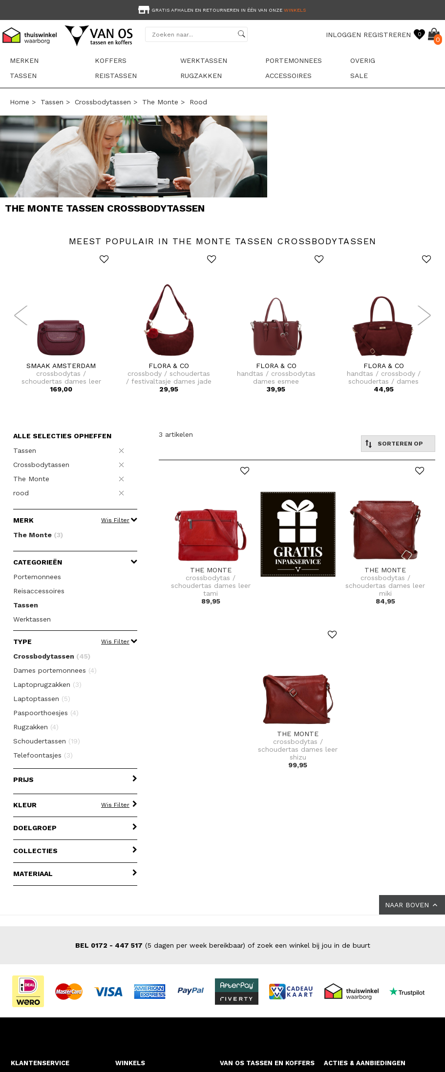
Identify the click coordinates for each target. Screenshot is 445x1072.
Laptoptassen (41, 698)
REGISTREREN (387, 35)
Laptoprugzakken (47, 684)
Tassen (23, 75)
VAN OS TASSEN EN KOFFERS (267, 1063)
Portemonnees (293, 60)
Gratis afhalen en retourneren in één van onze (221, 10)
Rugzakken (201, 75)
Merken (24, 60)
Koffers (111, 60)
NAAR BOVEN (412, 905)
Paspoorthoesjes (46, 713)
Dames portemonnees (55, 670)
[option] (222, 9)
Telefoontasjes (43, 755)
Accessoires (288, 75)
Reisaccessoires (38, 591)
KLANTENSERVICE (40, 1063)
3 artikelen (176, 434)
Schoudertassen (46, 741)
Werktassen (203, 60)
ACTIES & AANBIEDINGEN (364, 1063)
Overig (362, 60)
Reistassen (116, 75)
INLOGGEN (343, 35)
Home (19, 102)
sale (359, 75)
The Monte (160, 102)
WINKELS (130, 1063)
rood (198, 102)
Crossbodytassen (103, 102)
